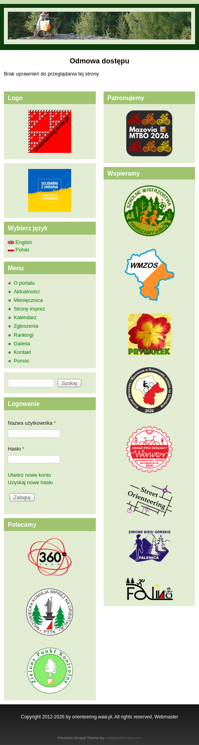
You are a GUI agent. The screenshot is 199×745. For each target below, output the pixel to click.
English (20, 242)
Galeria (22, 343)
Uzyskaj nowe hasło (30, 482)
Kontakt (22, 352)
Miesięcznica (28, 300)
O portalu (24, 283)
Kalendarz (25, 317)
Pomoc (21, 361)
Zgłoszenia (26, 326)
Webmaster (166, 717)
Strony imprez (29, 309)
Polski (18, 250)
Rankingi (24, 335)
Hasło (16, 449)
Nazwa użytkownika (32, 423)
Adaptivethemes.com (123, 738)
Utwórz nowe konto (29, 475)
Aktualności (26, 291)
